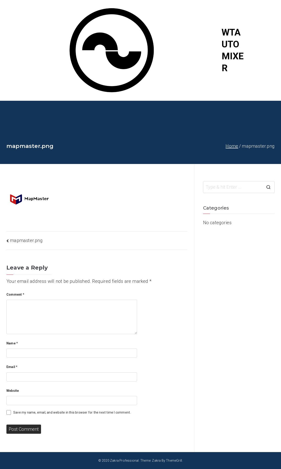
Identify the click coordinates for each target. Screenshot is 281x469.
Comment (15, 294)
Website (12, 391)
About (262, 64)
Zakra (156, 460)
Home (262, 23)
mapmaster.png (26, 240)
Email (11, 367)
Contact (264, 78)
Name (12, 343)
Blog (260, 50)
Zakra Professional (124, 460)
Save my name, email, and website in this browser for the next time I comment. (72, 412)
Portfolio (265, 36)
